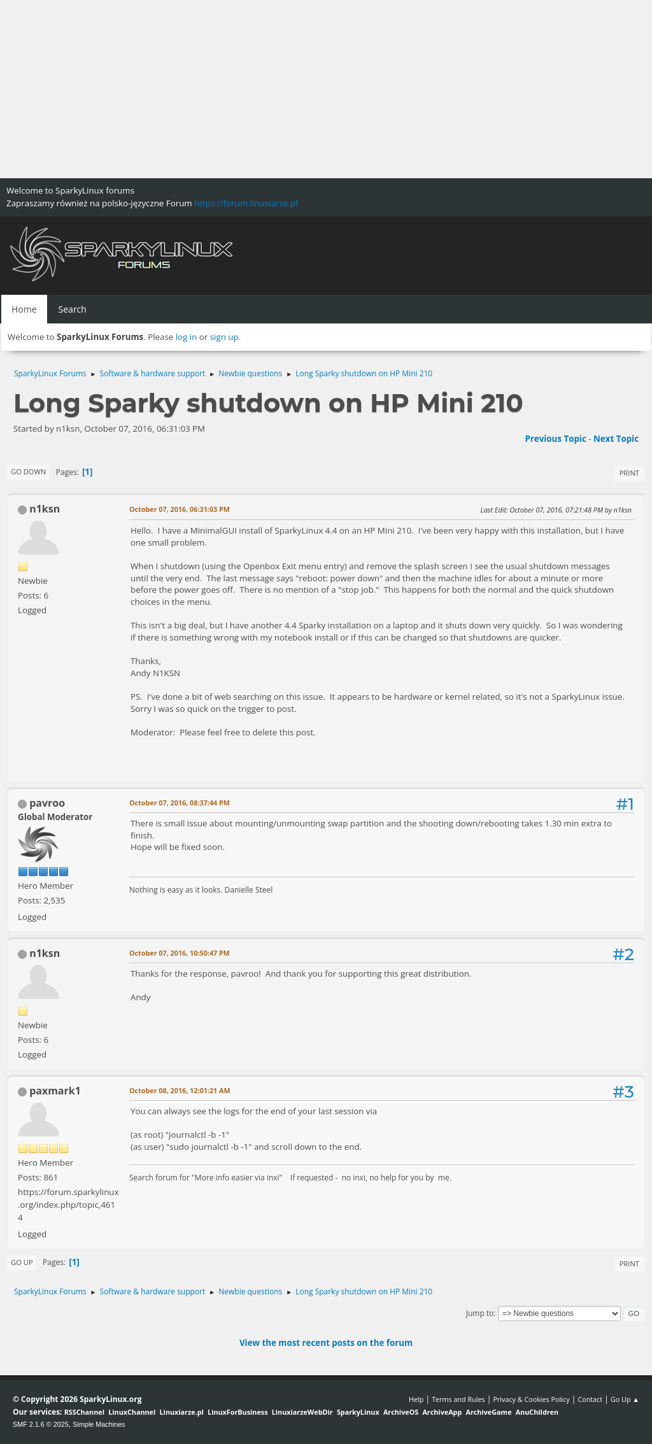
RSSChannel (84, 1412)
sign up (224, 337)
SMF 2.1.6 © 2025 (41, 1424)
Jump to (480, 1313)
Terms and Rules (458, 1399)
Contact (590, 1399)
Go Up (22, 1262)
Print (629, 473)
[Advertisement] (326, 89)
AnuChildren (537, 1412)
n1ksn (44, 509)
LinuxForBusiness (237, 1412)
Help (416, 1399)
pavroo (47, 803)
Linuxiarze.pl (182, 1412)
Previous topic (555, 438)
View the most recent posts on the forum (326, 1342)
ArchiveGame (488, 1412)
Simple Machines (99, 1424)
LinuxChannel (131, 1412)
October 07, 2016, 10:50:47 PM (179, 953)
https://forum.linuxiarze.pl (245, 203)
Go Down (28, 471)
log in (186, 337)
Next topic (616, 438)
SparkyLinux (358, 1412)
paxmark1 (55, 1091)
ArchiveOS (400, 1412)
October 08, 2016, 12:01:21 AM (179, 1090)
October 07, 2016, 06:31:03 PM (179, 509)
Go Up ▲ (625, 1399)
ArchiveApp (442, 1412)
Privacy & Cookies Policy (531, 1399)
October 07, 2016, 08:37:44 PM (179, 802)
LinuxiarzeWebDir (302, 1412)
